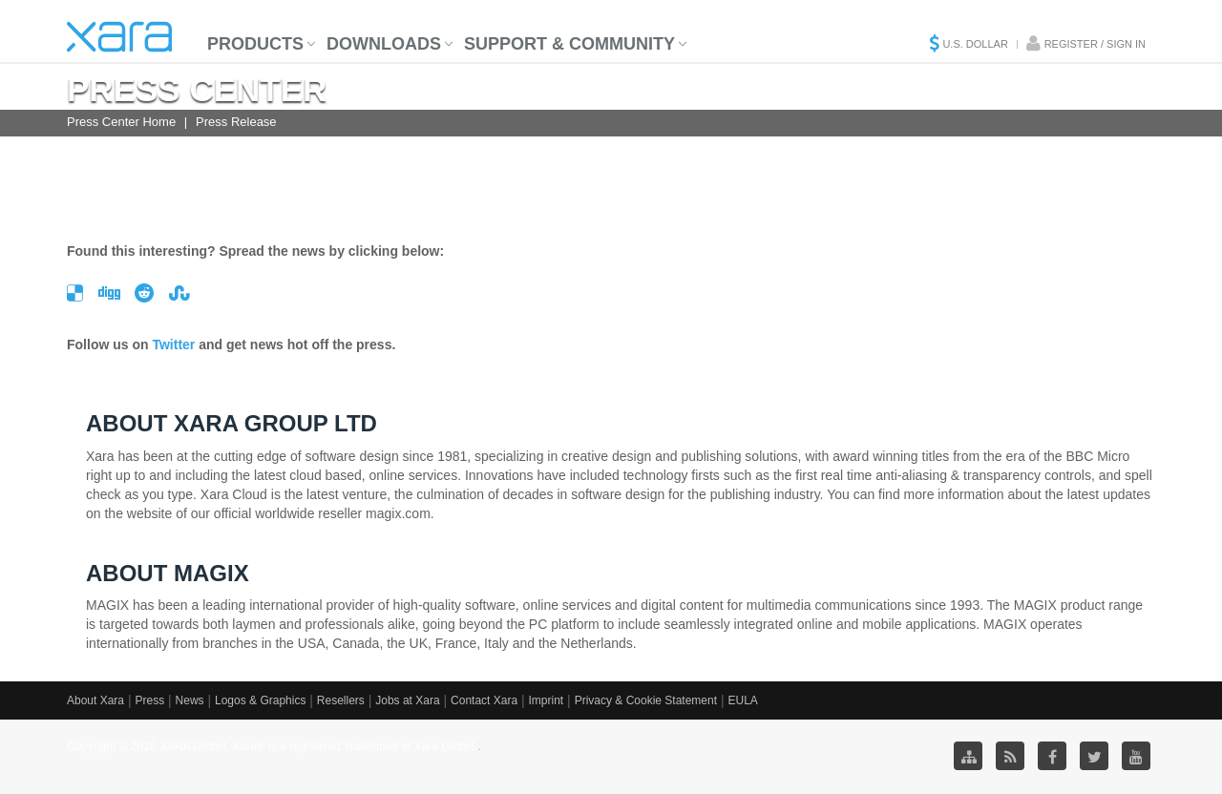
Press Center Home (121, 122)
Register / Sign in (1095, 44)
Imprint (546, 700)
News (190, 700)
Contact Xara (484, 700)
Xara (119, 36)
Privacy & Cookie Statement (646, 700)
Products (255, 43)
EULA (742, 700)
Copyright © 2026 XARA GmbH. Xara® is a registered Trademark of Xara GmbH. (272, 746)
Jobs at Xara (407, 700)
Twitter (173, 344)
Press (149, 700)
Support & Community (569, 43)
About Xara (95, 700)
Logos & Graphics (260, 700)
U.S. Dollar (974, 44)
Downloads (384, 43)
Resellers (341, 700)
